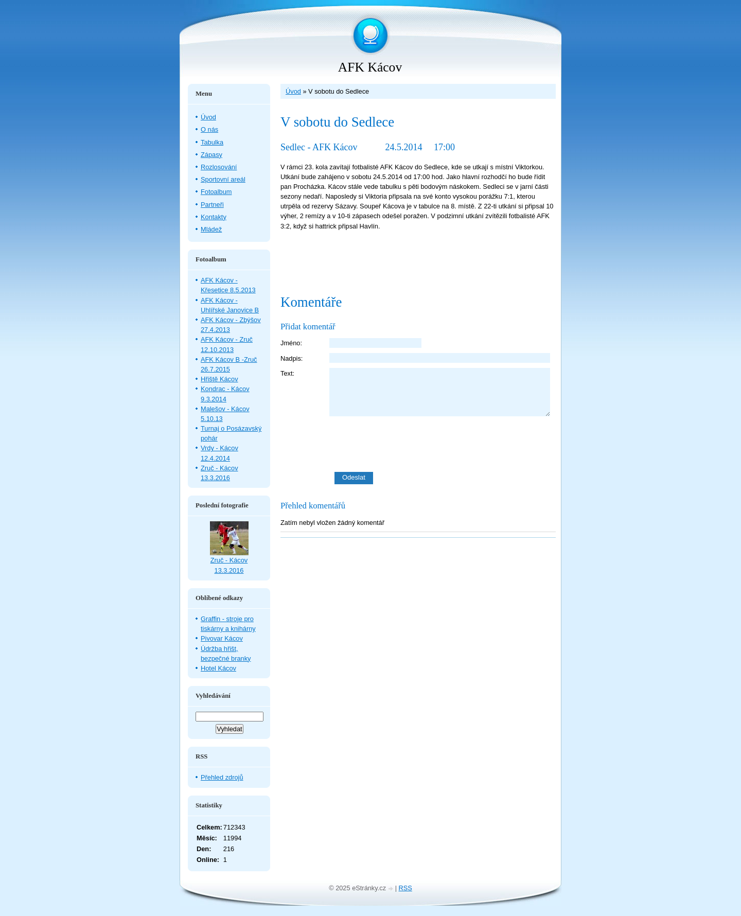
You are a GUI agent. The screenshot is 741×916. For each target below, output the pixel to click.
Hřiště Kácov (219, 379)
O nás (209, 129)
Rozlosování (219, 167)
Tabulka (212, 142)
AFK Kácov (370, 67)
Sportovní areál (223, 179)
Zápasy (211, 154)
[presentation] (442, 444)
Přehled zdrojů (222, 777)
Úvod (293, 91)
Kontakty (213, 217)
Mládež (211, 229)
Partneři (212, 204)
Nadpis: (291, 358)
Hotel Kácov (218, 668)
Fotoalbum (216, 192)
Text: (287, 373)
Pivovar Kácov (222, 638)
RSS (405, 888)
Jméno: (291, 343)
